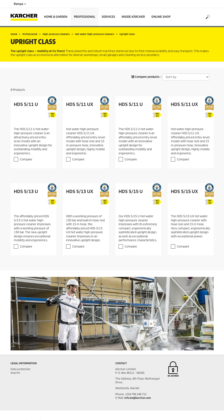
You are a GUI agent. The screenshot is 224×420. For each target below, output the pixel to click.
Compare (26, 159)
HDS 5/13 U (26, 191)
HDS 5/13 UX (79, 191)
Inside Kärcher (133, 17)
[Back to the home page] (26, 17)
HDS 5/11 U (26, 104)
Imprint (15, 372)
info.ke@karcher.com (137, 397)
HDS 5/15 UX (184, 191)
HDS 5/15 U (131, 191)
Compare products (145, 77)
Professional (84, 17)
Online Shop (160, 17)
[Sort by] (185, 76)
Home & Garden (55, 17)
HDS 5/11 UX (79, 104)
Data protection (20, 369)
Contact (121, 363)
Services (108, 17)
